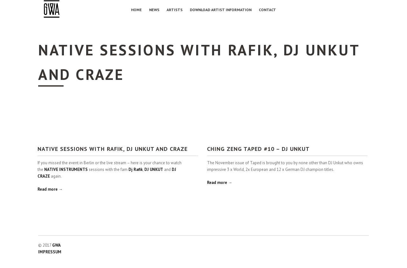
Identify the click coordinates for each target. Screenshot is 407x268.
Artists (175, 9)
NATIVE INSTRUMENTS (66, 169)
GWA (56, 245)
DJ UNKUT (153, 169)
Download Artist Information (221, 9)
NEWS (154, 9)
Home (136, 9)
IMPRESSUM (49, 252)
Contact (267, 9)
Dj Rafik (135, 169)
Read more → (50, 189)
